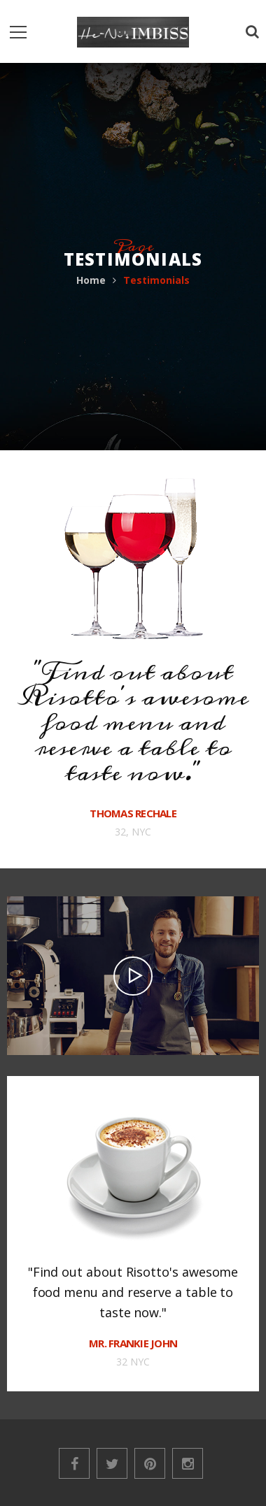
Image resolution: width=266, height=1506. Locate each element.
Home (91, 280)
